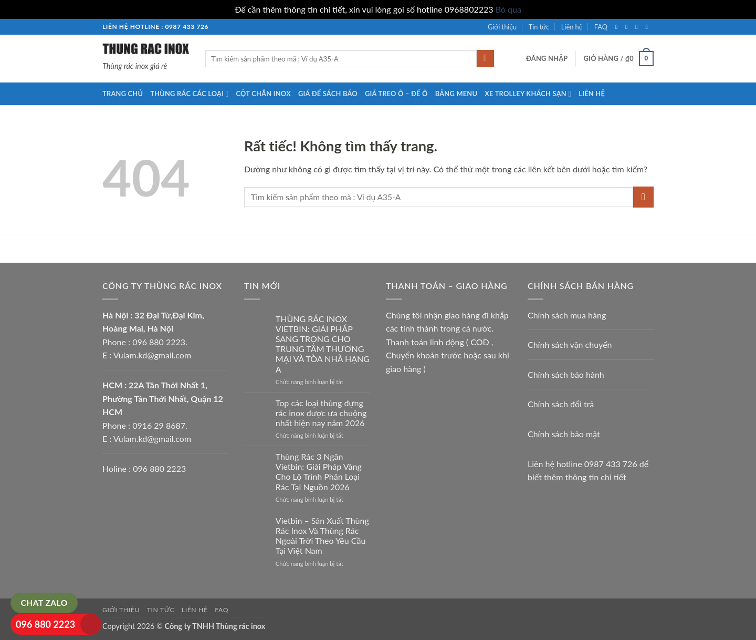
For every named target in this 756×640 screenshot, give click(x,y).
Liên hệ (572, 27)
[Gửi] (485, 59)
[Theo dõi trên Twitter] (638, 26)
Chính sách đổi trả (561, 404)
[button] (547, 58)
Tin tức (539, 27)
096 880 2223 (45, 624)
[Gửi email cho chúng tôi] (648, 26)
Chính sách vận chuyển (570, 344)
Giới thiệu (502, 27)
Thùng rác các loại (189, 94)
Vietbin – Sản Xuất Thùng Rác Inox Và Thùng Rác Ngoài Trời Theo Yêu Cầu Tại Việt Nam (322, 535)
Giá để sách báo (328, 93)
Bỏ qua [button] (508, 9)
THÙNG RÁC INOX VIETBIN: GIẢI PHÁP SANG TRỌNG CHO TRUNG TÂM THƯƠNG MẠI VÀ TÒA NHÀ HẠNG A (323, 344)
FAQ (600, 27)
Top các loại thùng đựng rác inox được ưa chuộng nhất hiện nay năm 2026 (321, 413)
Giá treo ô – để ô (396, 93)
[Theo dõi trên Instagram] (628, 26)
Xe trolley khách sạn (528, 94)
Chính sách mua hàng (567, 315)
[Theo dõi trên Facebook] (618, 26)
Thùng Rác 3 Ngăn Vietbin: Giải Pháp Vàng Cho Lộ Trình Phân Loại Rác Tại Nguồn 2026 (319, 471)
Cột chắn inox (263, 93)
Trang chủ (122, 93)
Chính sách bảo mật (564, 434)
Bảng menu (456, 93)
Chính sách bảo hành (566, 374)
